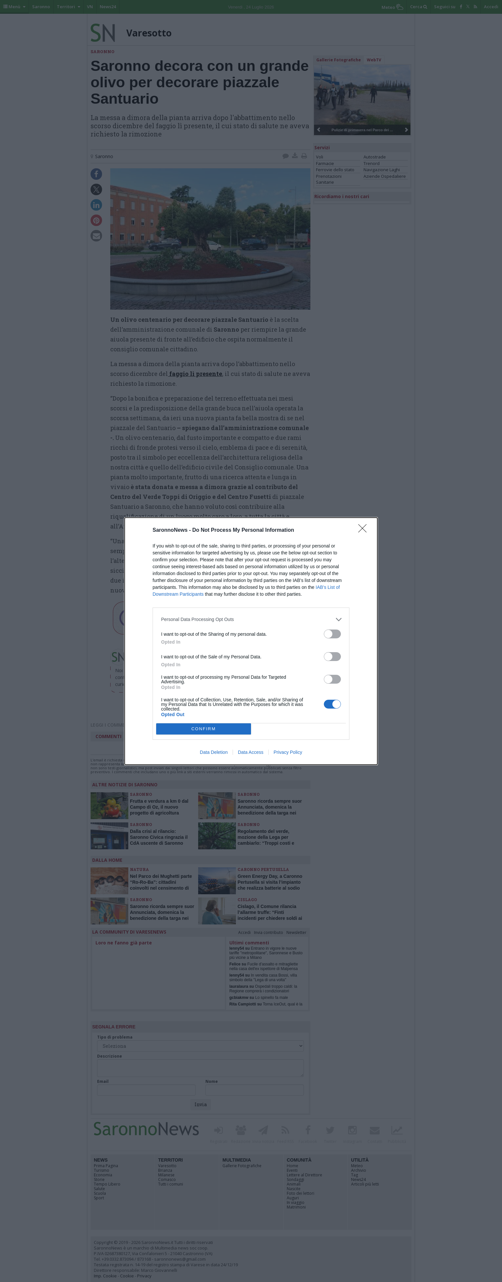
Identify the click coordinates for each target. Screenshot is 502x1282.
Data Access (250, 752)
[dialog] (251, 641)
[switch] (332, 634)
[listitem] (251, 619)
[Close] (364, 530)
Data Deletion (214, 752)
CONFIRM (203, 728)
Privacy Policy (288, 752)
